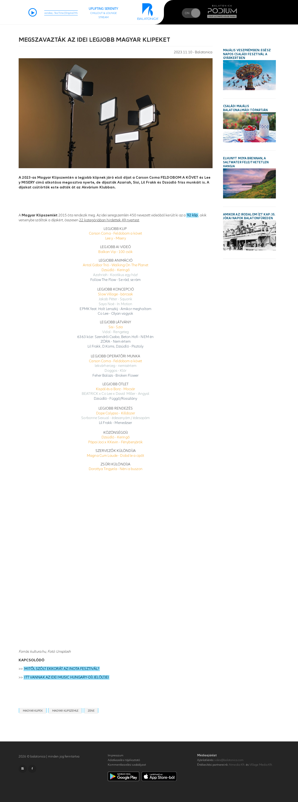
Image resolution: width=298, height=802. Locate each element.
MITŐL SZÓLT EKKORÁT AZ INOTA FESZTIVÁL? (61, 668)
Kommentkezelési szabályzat (127, 765)
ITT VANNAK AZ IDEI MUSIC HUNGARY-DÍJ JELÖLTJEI (66, 677)
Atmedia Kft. (237, 765)
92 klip (192, 215)
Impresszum (115, 755)
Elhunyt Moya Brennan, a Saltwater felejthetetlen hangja (246, 162)
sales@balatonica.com (229, 760)
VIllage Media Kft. (260, 765)
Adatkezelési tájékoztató (124, 760)
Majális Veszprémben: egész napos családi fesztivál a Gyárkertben (247, 54)
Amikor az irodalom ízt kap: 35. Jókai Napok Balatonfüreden (249, 216)
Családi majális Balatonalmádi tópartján (245, 108)
